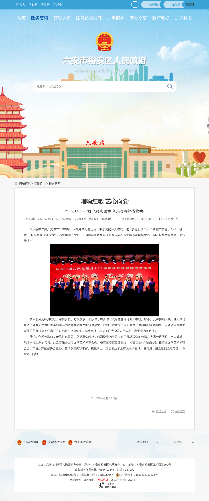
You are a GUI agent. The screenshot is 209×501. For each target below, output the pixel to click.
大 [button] (169, 218)
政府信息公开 (89, 18)
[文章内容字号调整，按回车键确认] (169, 218)
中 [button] (172, 218)
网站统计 (103, 479)
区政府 (33, 4)
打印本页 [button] (161, 411)
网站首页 (25, 183)
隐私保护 (89, 479)
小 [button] (175, 218)
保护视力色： (138, 218)
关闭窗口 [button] (180, 411)
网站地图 (75, 479)
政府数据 (161, 18)
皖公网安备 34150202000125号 (137, 474)
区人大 (20, 4)
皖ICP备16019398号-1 (64, 474)
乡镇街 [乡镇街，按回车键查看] (178, 442)
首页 (21, 18)
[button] (151, 4)
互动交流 (138, 18)
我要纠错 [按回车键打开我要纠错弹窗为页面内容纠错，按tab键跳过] (106, 218)
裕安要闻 (54, 183)
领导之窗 (62, 18)
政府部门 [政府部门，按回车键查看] (142, 442)
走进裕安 (183, 18)
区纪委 (57, 4)
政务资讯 (39, 18)
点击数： (94, 218)
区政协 (45, 4)
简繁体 (190, 4)
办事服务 (116, 18)
